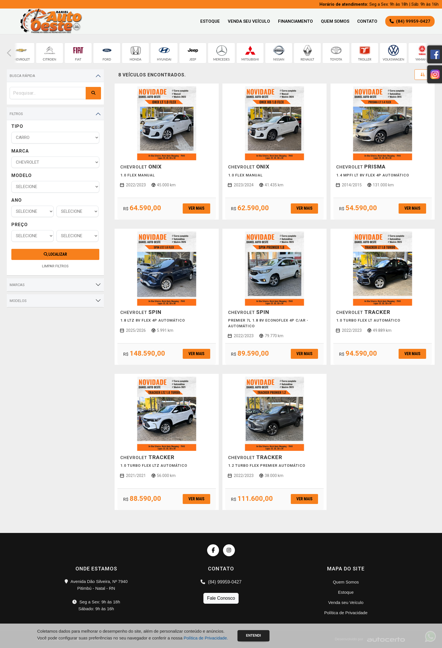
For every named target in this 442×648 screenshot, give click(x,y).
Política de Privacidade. (206, 638)
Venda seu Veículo (249, 21)
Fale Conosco (221, 598)
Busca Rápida (22, 76)
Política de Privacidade (346, 612)
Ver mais (196, 208)
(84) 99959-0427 (221, 582)
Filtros (16, 114)
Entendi (253, 635)
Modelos (18, 301)
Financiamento (295, 21)
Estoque (210, 21)
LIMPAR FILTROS (55, 266)
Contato (367, 21)
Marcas (17, 285)
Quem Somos (335, 21)
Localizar (55, 254)
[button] (9, 53)
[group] (21, 53)
